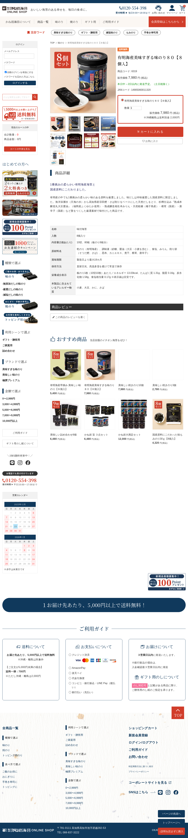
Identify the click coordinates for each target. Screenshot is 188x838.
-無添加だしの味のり (14, 283)
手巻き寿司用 (151, 32)
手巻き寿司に (9, 782)
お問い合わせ (158, 9)
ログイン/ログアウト (144, 742)
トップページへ (171, 822)
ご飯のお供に (9, 771)
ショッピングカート (143, 728)
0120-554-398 (132, 8)
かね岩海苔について (18, 22)
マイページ (172, 9)
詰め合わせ (8, 351)
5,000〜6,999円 (11, 410)
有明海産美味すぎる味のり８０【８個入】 (152, 109)
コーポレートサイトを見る (148, 782)
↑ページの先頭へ (171, 813)
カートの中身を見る (20, 149)
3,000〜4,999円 (11, 404)
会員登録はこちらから (165, 21)
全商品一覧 (10, 728)
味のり (59, 22)
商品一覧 (43, 22)
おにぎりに (8, 776)
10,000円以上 (10, 421)
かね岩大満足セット (129, 434)
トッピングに (9, 787)
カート (182, 9)
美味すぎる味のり (63, 32)
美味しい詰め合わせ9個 (63, 434)
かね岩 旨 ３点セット (96, 434)
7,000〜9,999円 (11, 415)
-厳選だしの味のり (12, 289)
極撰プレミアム (11, 380)
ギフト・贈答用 (89, 32)
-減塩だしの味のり (12, 294)
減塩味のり (112, 32)
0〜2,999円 (8, 398)
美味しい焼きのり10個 (131, 385)
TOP (52, 43)
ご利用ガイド (110, 22)
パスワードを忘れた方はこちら (19, 76)
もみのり (131, 32)
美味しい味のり (11, 374)
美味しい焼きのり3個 (164, 385)
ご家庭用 (7, 345)
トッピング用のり (12, 755)
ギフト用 (90, 22)
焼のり (74, 22)
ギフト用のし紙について (20, 443)
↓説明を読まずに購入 (171, 831)
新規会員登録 (138, 735)
